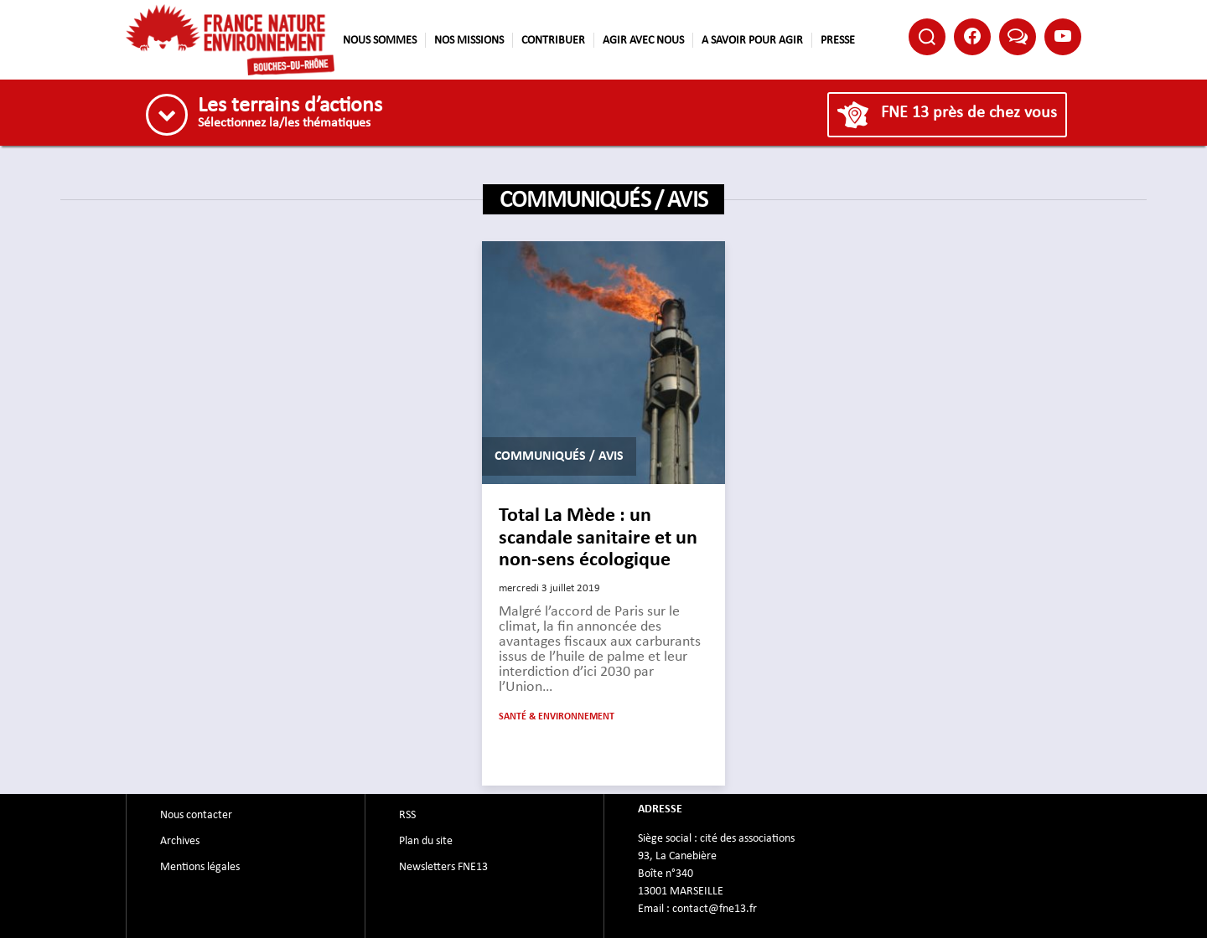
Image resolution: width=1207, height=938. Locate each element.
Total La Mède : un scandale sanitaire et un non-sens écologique (598, 538)
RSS (407, 814)
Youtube (1063, 36)
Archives (179, 840)
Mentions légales (200, 866)
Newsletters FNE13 (443, 866)
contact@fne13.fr (714, 908)
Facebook (972, 36)
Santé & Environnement (556, 717)
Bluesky (1018, 35)
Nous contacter (196, 814)
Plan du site (426, 840)
